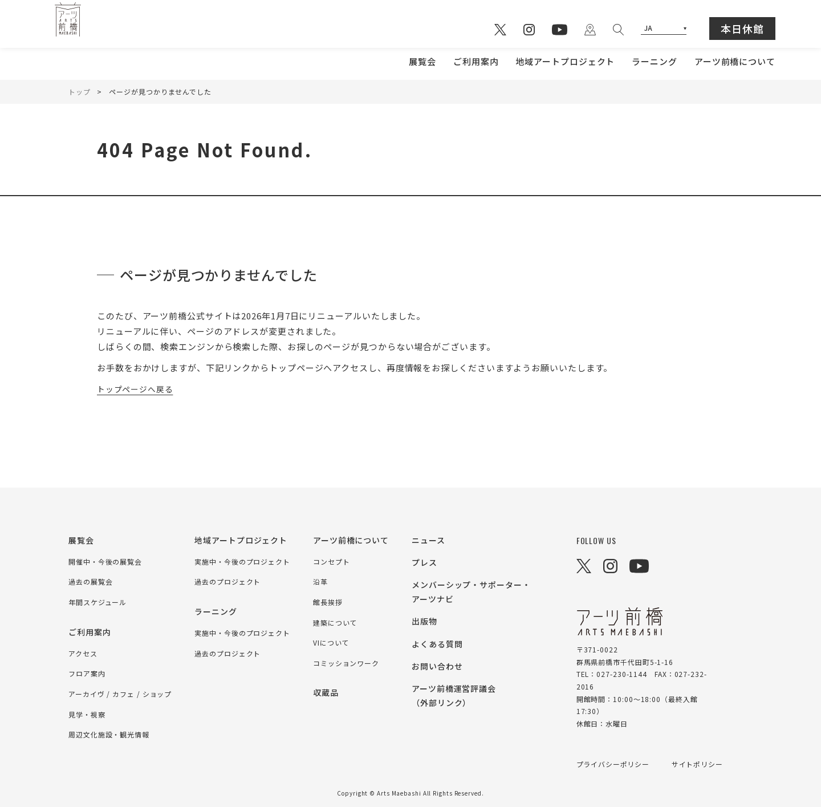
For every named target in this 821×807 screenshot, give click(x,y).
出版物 (424, 621)
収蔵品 (326, 692)
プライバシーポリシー (613, 764)
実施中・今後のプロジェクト (242, 561)
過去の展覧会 (90, 581)
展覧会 (422, 61)
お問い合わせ (437, 666)
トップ (79, 91)
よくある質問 (437, 644)
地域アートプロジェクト (565, 61)
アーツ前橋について (734, 61)
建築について (335, 622)
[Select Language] (663, 29)
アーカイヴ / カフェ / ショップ (120, 694)
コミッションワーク (346, 663)
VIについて (331, 642)
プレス (424, 562)
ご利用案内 (476, 61)
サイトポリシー (698, 764)
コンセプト (331, 561)
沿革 (320, 581)
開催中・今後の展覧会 (105, 561)
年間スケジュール (97, 602)
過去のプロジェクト (227, 581)
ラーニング (654, 61)
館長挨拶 (328, 602)
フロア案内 (86, 673)
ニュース (428, 540)
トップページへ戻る (137, 389)
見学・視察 (86, 714)
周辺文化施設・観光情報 (108, 734)
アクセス (82, 653)
